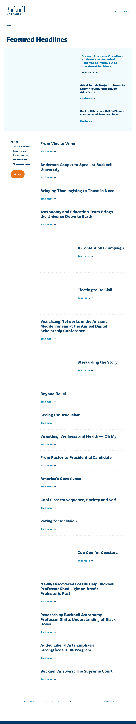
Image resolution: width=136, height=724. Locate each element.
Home (8, 25)
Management (20, 159)
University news (21, 164)
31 (88, 701)
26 (58, 701)
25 (52, 701)
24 (46, 701)
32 (94, 701)
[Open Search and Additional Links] (122, 11)
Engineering (19, 150)
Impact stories (20, 155)
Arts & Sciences (21, 146)
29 (76, 701)
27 (64, 701)
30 (82, 701)
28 (70, 701)
